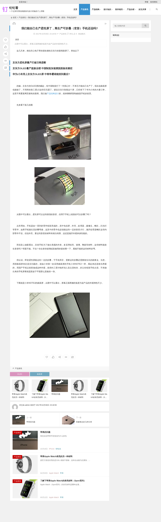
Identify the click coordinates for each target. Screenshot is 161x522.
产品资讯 (84, 9)
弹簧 (146, 2)
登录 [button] (6, 2)
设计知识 (107, 9)
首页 (14, 17)
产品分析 (130, 9)
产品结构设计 (53, 93)
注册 (14, 2)
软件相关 (119, 9)
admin (27, 405)
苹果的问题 (55, 394)
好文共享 (142, 9)
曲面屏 (39, 374)
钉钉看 (13, 8)
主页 (75, 9)
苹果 (62, 473)
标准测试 (153, 2)
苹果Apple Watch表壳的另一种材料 (56, 456)
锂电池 (58, 449)
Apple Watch (54, 473)
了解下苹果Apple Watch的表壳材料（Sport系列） (40, 397)
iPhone (51, 449)
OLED (19, 374)
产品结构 (95, 9)
